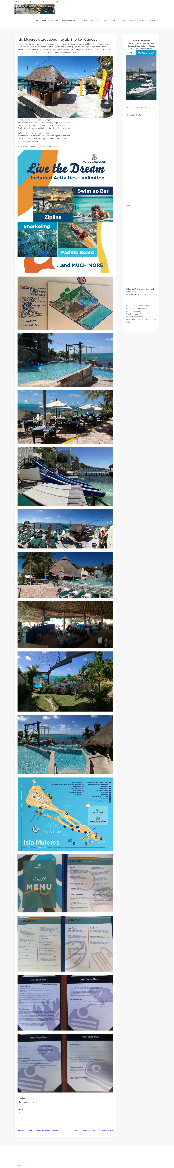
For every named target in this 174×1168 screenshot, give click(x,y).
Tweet (128, 205)
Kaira (30, 1165)
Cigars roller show (50, 20)
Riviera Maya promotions (95, 20)
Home (35, 20)
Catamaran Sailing (128, 20)
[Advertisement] (141, 159)
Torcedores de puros (71, 20)
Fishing (143, 20)
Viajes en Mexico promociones (138, 294)
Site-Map (154, 20)
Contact (113, 20)
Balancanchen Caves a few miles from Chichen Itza (93, 1130)
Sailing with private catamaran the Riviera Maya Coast (39, 1130)
